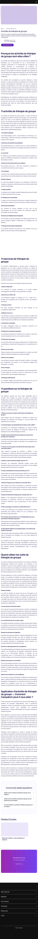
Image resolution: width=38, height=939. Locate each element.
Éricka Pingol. (13, 47)
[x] (23, 931)
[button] (36, 1)
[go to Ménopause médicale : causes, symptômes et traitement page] (14, 835)
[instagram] (18, 931)
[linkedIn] (20, 931)
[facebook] (15, 931)
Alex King (7, 46)
